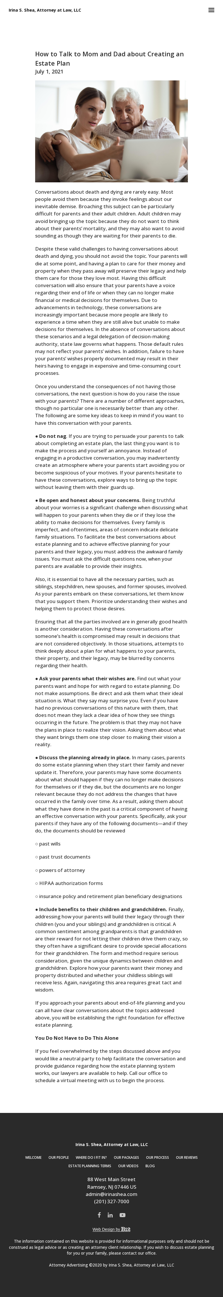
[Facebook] (99, 1215)
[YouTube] (122, 1215)
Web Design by (111, 1229)
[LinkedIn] (110, 1215)
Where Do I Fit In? (91, 1157)
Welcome (33, 1157)
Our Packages (126, 1157)
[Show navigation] (210, 10)
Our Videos (128, 1166)
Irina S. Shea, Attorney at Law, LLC (45, 10)
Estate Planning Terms (90, 1166)
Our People (58, 1157)
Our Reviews (187, 1157)
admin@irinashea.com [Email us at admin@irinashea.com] (111, 1194)
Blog (150, 1166)
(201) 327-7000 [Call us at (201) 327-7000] (111, 1201)
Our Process (157, 1157)
